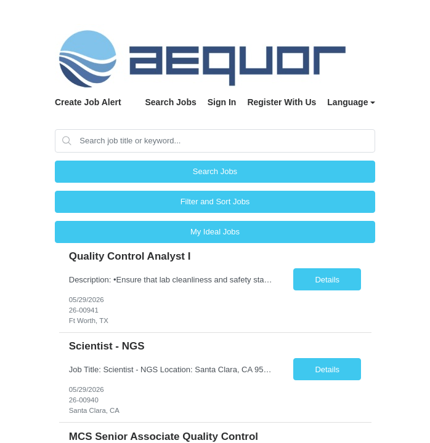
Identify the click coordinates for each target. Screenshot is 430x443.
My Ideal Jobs (215, 231)
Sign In (222, 102)
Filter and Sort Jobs (215, 201)
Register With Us (281, 102)
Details (327, 279)
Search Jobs (170, 102)
